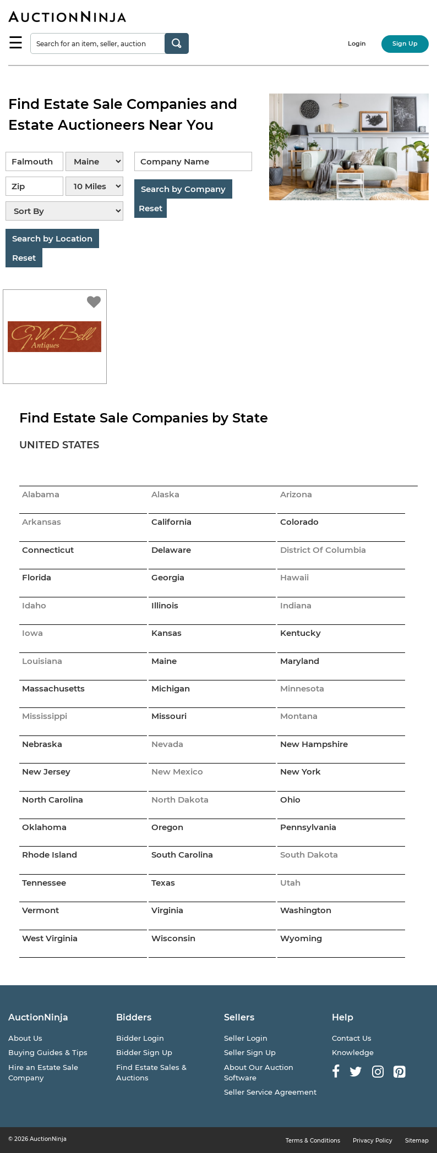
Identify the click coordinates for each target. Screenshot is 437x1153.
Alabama (40, 494)
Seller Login (245, 1038)
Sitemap (417, 1140)
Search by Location (52, 238)
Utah (290, 882)
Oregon (167, 827)
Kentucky (300, 633)
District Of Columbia (323, 550)
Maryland (299, 661)
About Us (25, 1038)
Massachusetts (53, 688)
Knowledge (353, 1052)
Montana (299, 716)
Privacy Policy (372, 1140)
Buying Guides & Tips (48, 1052)
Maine (164, 661)
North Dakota (180, 799)
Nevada (167, 744)
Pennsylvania (308, 827)
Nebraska (42, 744)
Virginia (167, 910)
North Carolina (52, 799)
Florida (36, 577)
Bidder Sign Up (144, 1052)
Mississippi (44, 716)
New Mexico (177, 771)
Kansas (166, 633)
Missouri (169, 716)
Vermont (40, 910)
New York (300, 771)
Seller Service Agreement (270, 1092)
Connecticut (48, 550)
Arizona (296, 494)
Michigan (170, 688)
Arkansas (41, 522)
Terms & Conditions (313, 1140)
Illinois (164, 605)
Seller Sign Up (250, 1052)
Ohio (290, 799)
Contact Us (352, 1038)
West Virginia (50, 938)
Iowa (32, 633)
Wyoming (301, 938)
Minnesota (302, 688)
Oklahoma (44, 827)
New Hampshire (314, 744)
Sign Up (405, 43)
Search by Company (183, 189)
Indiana (296, 605)
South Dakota (309, 854)
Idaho (34, 605)
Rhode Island (49, 854)
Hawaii (294, 577)
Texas (163, 882)
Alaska (165, 494)
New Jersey (46, 771)
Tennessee (44, 882)
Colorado (299, 522)
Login (357, 43)
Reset (24, 257)
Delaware (171, 550)
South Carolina (182, 854)
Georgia (167, 577)
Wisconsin (173, 938)
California (171, 522)
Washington (305, 910)
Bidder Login (140, 1038)
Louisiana (42, 661)
